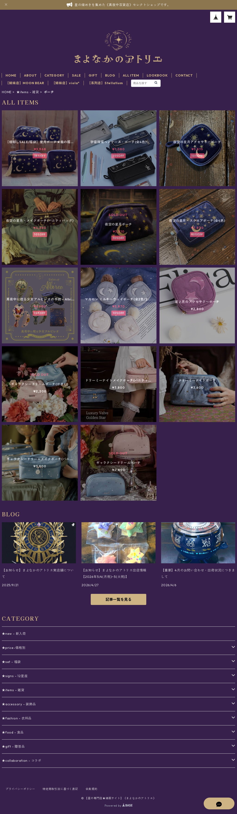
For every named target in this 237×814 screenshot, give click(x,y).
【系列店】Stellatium (105, 83)
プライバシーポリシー (20, 789)
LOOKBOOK (157, 75)
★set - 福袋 (11, 662)
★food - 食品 (13, 732)
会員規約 (91, 789)
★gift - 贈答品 (13, 746)
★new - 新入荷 (14, 634)
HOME (11, 75)
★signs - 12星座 (15, 676)
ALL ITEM (131, 75)
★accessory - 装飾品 (19, 704)
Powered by (119, 805)
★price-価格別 (14, 648)
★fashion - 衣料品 (17, 718)
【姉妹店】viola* (66, 83)
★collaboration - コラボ (21, 760)
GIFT (93, 75)
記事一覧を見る (118, 599)
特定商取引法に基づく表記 (60, 789)
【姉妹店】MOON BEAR (25, 83)
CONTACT (184, 75)
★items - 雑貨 (27, 92)
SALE (76, 75)
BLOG (110, 75)
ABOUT (30, 75)
